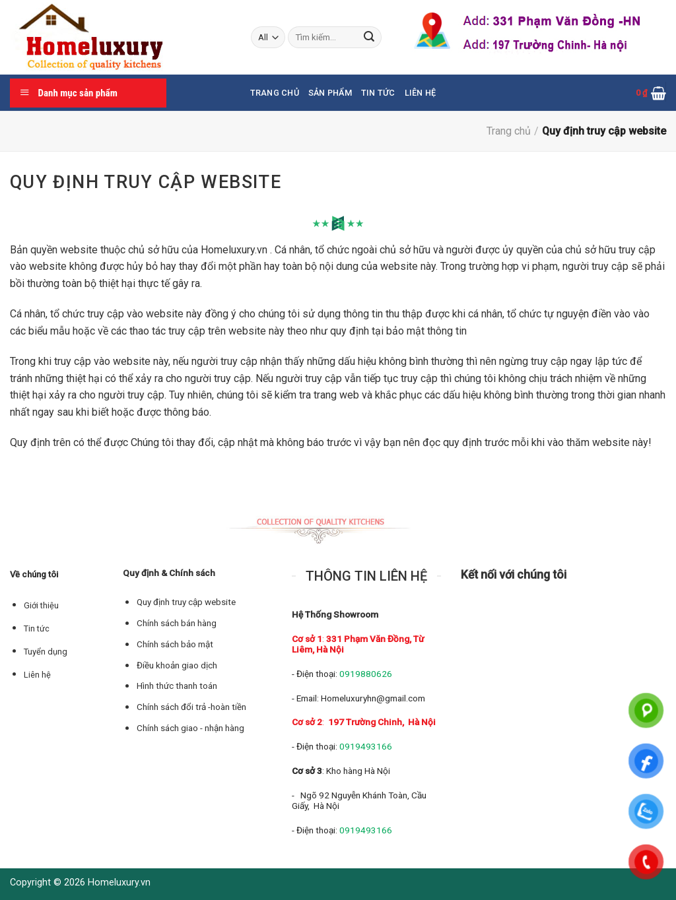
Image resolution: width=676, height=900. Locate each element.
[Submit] (369, 37)
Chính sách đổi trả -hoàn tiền (191, 707)
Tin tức (378, 93)
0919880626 (365, 673)
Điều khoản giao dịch (177, 665)
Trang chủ (274, 93)
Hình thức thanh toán (177, 686)
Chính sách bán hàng (177, 623)
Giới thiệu (41, 605)
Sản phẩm (330, 93)
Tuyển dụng (45, 652)
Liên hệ (37, 675)
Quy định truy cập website (186, 602)
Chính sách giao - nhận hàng (190, 728)
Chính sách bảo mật (175, 644)
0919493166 (365, 746)
